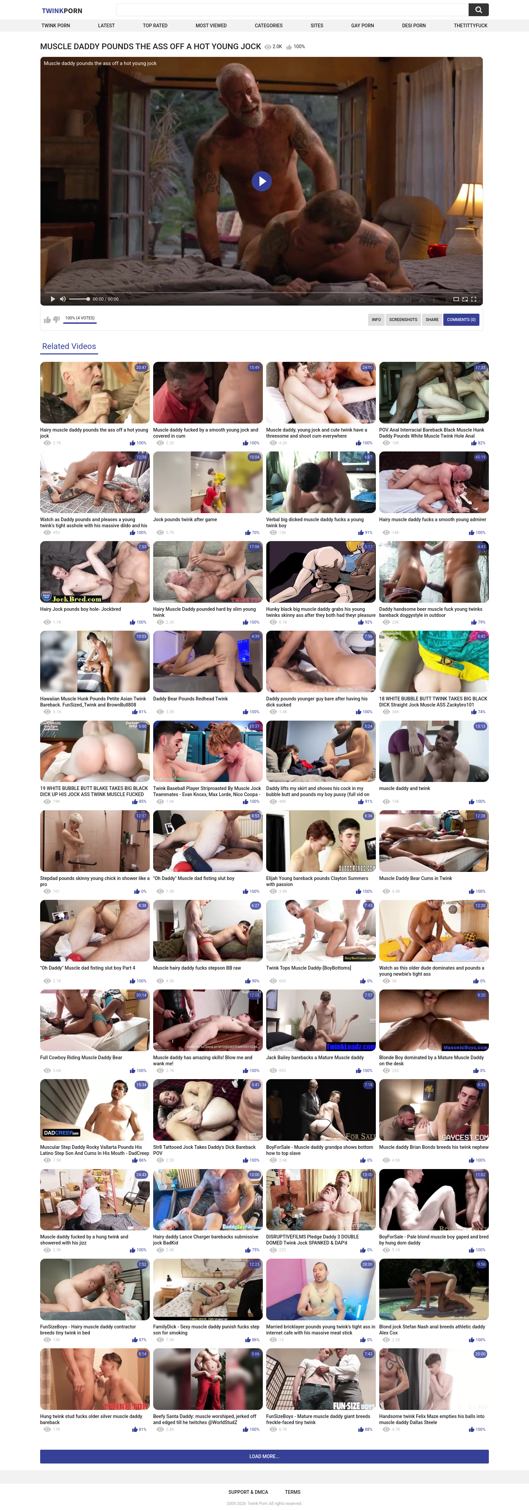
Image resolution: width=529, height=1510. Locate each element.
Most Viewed (211, 25)
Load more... (265, 1456)
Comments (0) (461, 319)
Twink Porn (55, 25)
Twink (62, 10)
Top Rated (155, 25)
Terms (293, 1492)
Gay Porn (362, 25)
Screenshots (403, 319)
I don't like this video (56, 319)
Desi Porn (414, 25)
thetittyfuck (471, 25)
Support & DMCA (248, 1492)
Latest (106, 25)
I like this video (47, 319)
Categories (268, 25)
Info (376, 319)
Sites (317, 25)
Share (432, 319)
